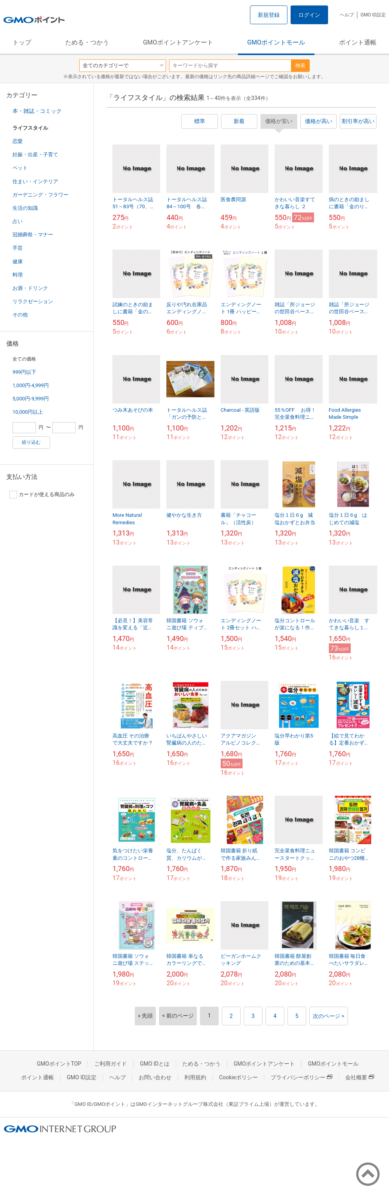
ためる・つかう (87, 42)
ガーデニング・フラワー (40, 195)
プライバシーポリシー (301, 1077)
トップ (21, 42)
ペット (20, 168)
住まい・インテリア (35, 181)
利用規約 (195, 1077)
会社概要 (359, 1077)
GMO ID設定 (373, 15)
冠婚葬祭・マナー (32, 235)
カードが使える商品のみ (42, 494)
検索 (300, 65)
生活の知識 (25, 208)
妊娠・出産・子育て (35, 154)
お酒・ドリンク (30, 288)
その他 (20, 315)
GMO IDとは (155, 1064)
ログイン (309, 15)
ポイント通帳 (358, 42)
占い (17, 221)
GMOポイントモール (276, 42)
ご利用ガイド (110, 1064)
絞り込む (31, 442)
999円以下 (24, 372)
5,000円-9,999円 (30, 399)
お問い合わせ (155, 1077)
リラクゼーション (32, 301)
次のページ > (328, 1016)
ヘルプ (347, 15)
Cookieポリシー (238, 1077)
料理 (17, 275)
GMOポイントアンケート (178, 42)
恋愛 (17, 141)
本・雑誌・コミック (37, 111)
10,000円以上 (27, 412)
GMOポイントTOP (59, 1064)
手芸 (17, 248)
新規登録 (269, 15)
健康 (17, 261)
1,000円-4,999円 (30, 385)
